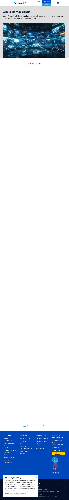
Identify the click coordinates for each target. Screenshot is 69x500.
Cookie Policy (13, 488)
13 (44, 425)
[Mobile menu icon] (56, 3)
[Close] (36, 477)
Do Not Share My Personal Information (15, 493)
